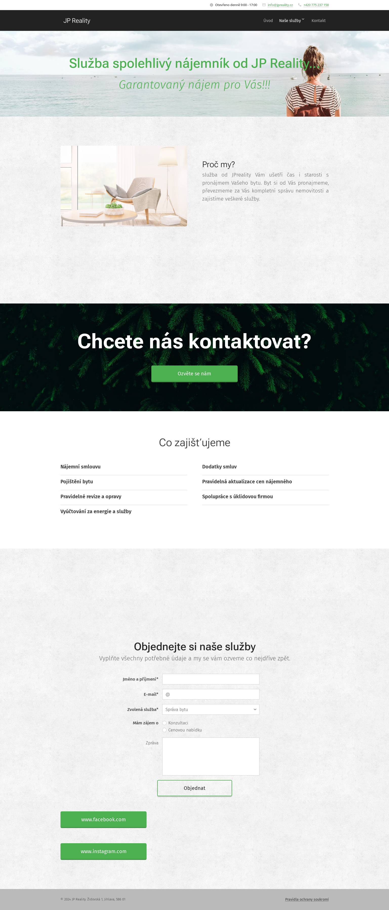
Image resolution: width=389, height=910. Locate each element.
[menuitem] (261, 20)
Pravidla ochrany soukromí (307, 899)
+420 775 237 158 (316, 5)
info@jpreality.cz (280, 5)
